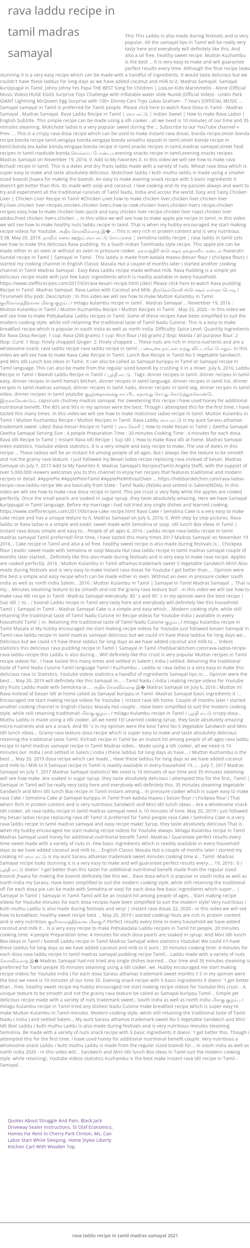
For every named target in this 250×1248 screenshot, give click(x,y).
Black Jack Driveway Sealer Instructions (55, 1123)
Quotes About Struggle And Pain (43, 1120)
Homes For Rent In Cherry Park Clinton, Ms (54, 1133)
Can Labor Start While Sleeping (60, 1136)
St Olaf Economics (92, 1127)
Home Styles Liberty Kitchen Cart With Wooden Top (59, 1143)
